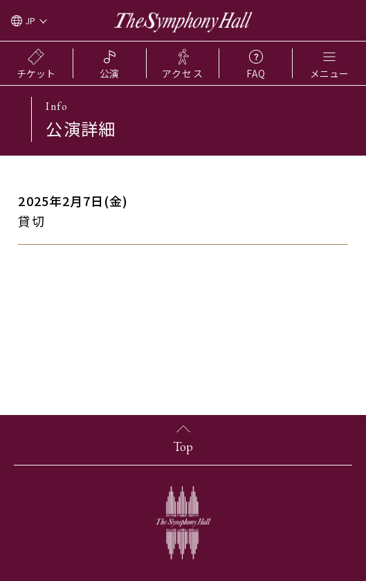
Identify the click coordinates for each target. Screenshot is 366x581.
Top (183, 446)
